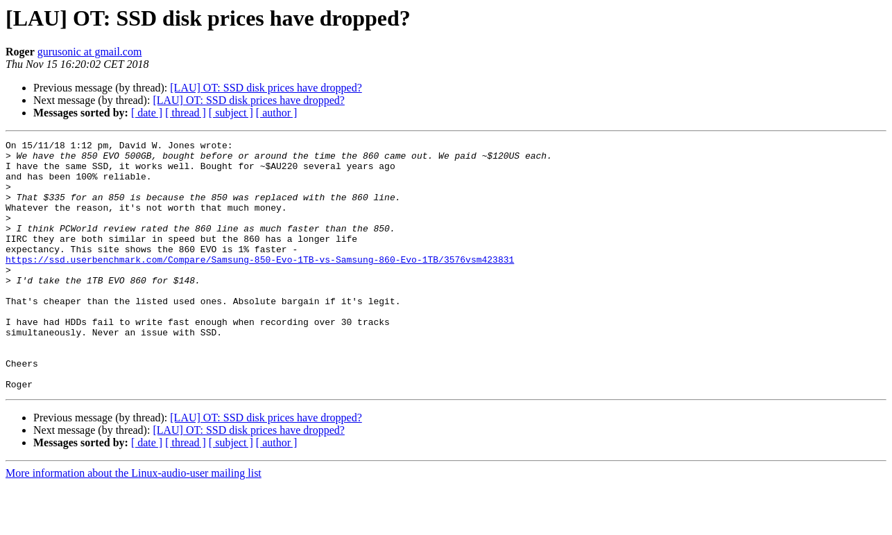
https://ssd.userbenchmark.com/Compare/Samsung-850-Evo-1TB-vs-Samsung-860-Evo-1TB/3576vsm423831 (260, 284)
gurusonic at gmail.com (89, 52)
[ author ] (277, 113)
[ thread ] (185, 113)
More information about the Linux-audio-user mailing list (133, 523)
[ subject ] (231, 113)
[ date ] (146, 113)
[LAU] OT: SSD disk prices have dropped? (265, 88)
